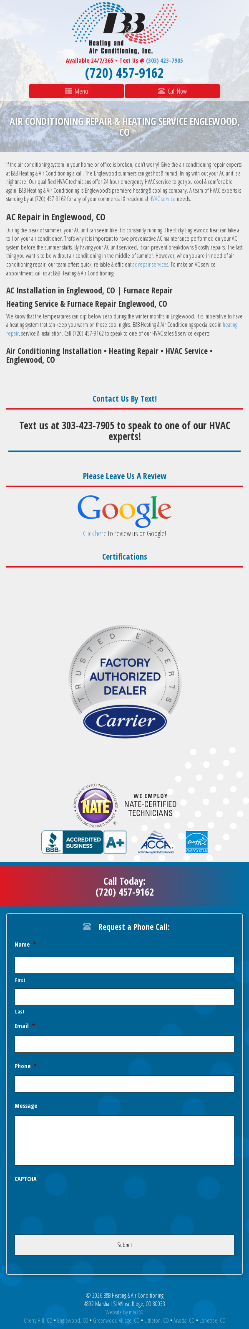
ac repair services (150, 264)
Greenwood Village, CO (116, 1320)
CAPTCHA (26, 1179)
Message (26, 1106)
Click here (95, 533)
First (20, 980)
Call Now (172, 91)
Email (25, 1026)
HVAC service (162, 199)
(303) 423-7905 (164, 60)
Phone (26, 1066)
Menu (76, 91)
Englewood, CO (72, 1320)
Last (20, 1011)
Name (25, 944)
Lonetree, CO (212, 1320)
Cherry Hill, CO (38, 1320)
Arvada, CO (184, 1320)
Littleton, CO (156, 1320)
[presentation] (78, 1205)
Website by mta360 (124, 1312)
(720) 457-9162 (124, 72)
